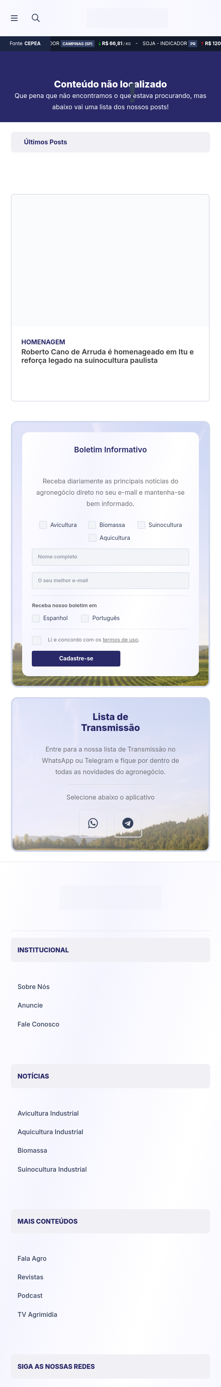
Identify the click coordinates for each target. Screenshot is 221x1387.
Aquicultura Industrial (50, 1132)
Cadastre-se (76, 658)
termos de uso (120, 639)
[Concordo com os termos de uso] (36, 640)
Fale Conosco (38, 1024)
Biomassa (32, 1150)
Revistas (30, 1277)
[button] (36, 18)
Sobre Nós (33, 987)
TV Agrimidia (37, 1314)
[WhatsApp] (93, 823)
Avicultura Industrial (47, 1113)
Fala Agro (31, 1258)
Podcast (29, 1295)
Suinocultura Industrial (52, 1169)
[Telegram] (128, 823)
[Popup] (14, 18)
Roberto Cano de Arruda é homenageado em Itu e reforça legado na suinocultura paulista (107, 356)
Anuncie (30, 1005)
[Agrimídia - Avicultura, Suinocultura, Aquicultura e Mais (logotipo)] (127, 18)
